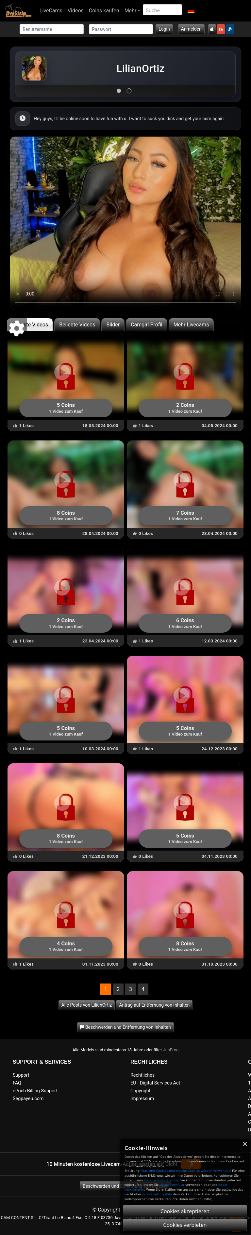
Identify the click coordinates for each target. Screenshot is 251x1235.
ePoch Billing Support (35, 1091)
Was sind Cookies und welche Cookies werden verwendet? (186, 1171)
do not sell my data (157, 1194)
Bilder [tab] (113, 325)
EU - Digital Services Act (155, 1083)
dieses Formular (171, 1185)
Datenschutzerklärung (161, 1180)
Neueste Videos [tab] (29, 325)
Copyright (140, 1091)
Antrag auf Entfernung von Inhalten (154, 1005)
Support (21, 1075)
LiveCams (51, 10)
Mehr (131, 10)
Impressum (142, 1098)
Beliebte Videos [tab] (77, 325)
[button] (191, 10)
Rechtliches (142, 1075)
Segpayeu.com (28, 1098)
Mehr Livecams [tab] (191, 325)
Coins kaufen (104, 10)
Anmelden (191, 29)
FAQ (17, 1083)
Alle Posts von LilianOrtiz (86, 1005)
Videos (76, 10)
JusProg (171, 1049)
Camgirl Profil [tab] (146, 325)
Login (164, 29)
